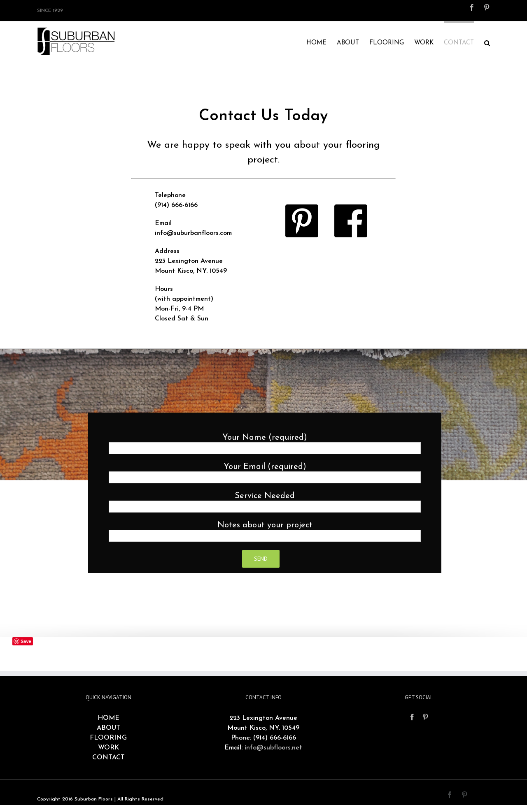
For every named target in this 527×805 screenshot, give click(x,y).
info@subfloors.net (273, 748)
